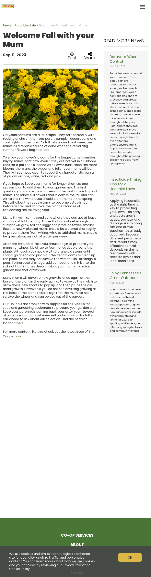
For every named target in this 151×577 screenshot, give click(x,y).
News (7, 25)
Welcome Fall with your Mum (63, 25)
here (20, 323)
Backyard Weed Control (123, 59)
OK (130, 557)
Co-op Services (77, 535)
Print (72, 56)
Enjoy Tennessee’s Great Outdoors (126, 275)
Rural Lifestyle (25, 25)
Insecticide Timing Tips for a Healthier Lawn (125, 184)
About (77, 544)
